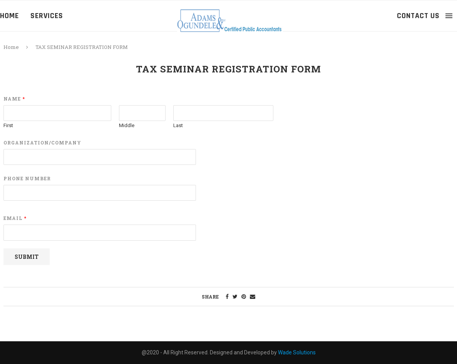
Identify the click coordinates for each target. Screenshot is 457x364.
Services (46, 16)
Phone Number (27, 178)
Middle (126, 125)
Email (14, 218)
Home (9, 16)
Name (14, 99)
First (8, 125)
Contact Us (418, 16)
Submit (27, 256)
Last (178, 125)
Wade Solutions (297, 352)
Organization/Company (42, 143)
